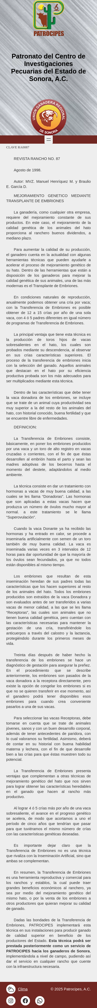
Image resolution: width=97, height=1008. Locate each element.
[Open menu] (48, 139)
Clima (22, 989)
